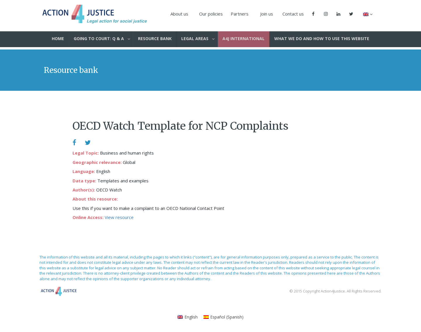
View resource (119, 217)
